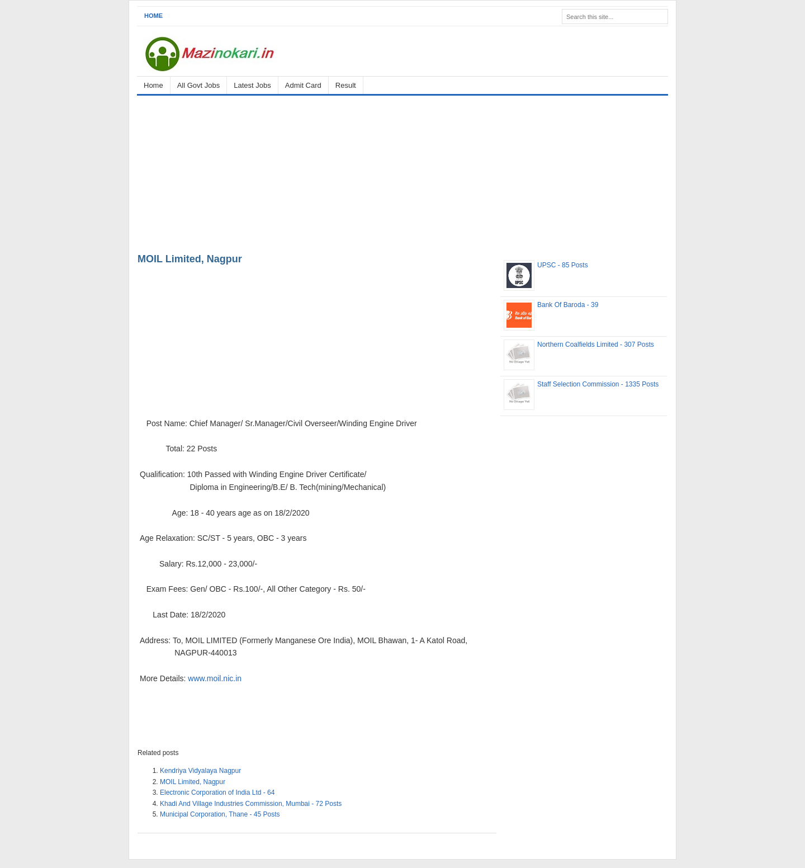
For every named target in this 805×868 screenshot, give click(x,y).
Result (345, 85)
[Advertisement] (402, 172)
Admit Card (303, 85)
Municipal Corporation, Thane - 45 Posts (220, 814)
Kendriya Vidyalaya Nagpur (200, 771)
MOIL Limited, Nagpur (190, 259)
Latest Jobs (252, 85)
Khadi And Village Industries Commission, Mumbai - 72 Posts (251, 804)
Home (153, 15)
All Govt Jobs (198, 85)
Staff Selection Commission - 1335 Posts (598, 384)
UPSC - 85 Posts (562, 265)
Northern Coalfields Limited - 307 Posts (595, 344)
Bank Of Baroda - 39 (567, 305)
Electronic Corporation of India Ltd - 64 (217, 792)
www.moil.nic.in (215, 678)
